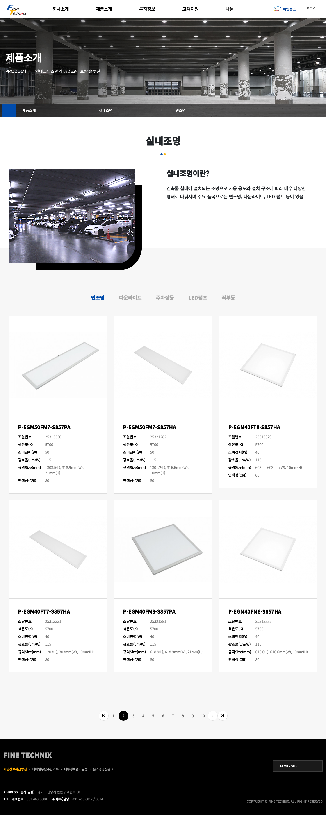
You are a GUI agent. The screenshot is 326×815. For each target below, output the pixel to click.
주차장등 (165, 297)
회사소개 (60, 9)
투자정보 (147, 9)
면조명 (181, 110)
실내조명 (105, 110)
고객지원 (190, 9)
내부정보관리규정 (75, 769)
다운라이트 (130, 297)
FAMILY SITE (288, 766)
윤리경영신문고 (103, 769)
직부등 (228, 297)
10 (203, 715)
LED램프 (197, 297)
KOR (311, 8)
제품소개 (104, 9)
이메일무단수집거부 (45, 769)
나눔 (230, 9)
